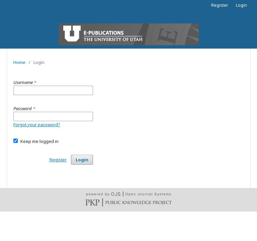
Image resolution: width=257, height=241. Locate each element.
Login (241, 5)
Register (219, 5)
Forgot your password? (36, 125)
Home (19, 62)
